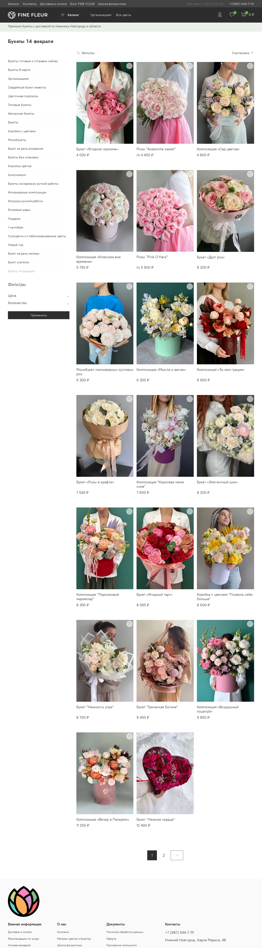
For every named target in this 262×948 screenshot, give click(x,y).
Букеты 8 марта (19, 70)
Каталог (13, 4)
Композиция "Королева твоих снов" (160, 484)
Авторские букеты (21, 113)
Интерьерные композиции (27, 192)
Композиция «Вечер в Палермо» (102, 819)
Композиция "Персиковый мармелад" (97, 596)
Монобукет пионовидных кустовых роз (104, 371)
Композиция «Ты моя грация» (220, 369)
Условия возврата (19, 945)
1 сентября (15, 227)
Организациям (101, 15)
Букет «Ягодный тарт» (154, 594)
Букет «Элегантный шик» (217, 482)
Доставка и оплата (53, 4)
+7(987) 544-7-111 (241, 4)
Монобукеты (17, 140)
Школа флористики (112, 4)
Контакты (30, 4)
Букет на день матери (23, 253)
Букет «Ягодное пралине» (97, 149)
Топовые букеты (19, 105)
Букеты (13, 122)
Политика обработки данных (124, 932)
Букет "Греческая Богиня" (157, 707)
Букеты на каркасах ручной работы (33, 184)
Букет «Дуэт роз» (211, 257)
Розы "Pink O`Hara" (152, 257)
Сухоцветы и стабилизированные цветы (37, 236)
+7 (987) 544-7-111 (179, 932)
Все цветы (123, 15)
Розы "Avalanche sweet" (156, 149)
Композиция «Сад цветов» (218, 149)
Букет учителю (18, 262)
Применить (39, 315)
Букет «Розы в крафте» (95, 482)
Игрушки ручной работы (25, 201)
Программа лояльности (121, 945)
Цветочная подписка (23, 96)
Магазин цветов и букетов (74, 938)
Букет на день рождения (25, 148)
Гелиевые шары (19, 210)
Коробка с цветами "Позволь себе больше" (225, 596)
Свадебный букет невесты (27, 87)
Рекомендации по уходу (23, 938)
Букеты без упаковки (23, 157)
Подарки (14, 219)
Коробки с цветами (22, 131)
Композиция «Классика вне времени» (98, 259)
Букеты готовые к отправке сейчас (33, 61)
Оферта (111, 938)
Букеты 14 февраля (21, 271)
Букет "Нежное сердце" (156, 819)
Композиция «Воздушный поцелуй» (217, 709)
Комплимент (17, 175)
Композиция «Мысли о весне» (161, 369)
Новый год (15, 245)
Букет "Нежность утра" (95, 707)
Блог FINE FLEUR (82, 4)
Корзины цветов (19, 166)
